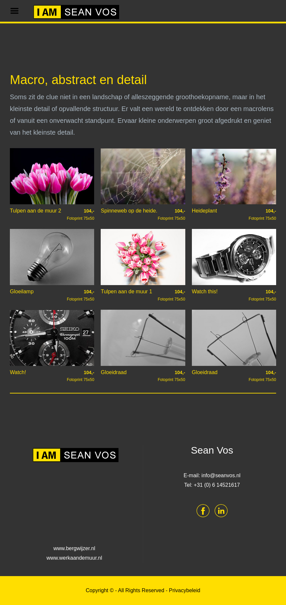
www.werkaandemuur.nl (74, 558)
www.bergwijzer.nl (74, 548)
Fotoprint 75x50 (80, 214)
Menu (17, 10)
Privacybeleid (184, 590)
